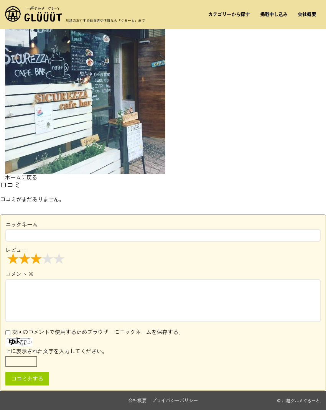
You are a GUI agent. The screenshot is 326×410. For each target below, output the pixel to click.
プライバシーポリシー (175, 400)
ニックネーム (21, 224)
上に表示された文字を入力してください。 (56, 351)
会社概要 (307, 14)
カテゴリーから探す (229, 14)
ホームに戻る (21, 177)
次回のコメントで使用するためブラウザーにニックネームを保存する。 (98, 332)
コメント (19, 274)
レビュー (36, 255)
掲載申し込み (274, 14)
